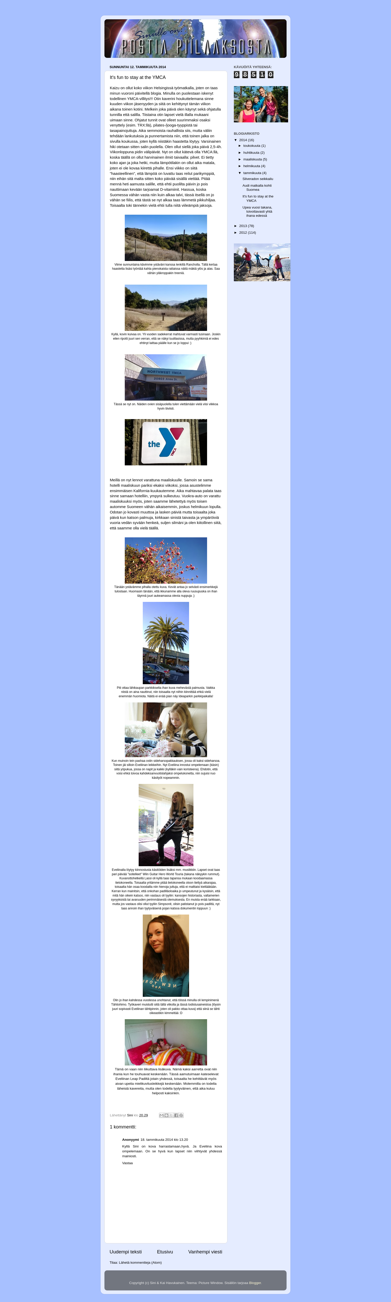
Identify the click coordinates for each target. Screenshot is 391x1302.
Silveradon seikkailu (258, 179)
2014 (243, 140)
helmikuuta (252, 166)
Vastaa (127, 1163)
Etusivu (165, 1251)
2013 (243, 226)
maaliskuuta (253, 159)
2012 (243, 232)
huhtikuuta (251, 153)
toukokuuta (252, 146)
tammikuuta (252, 173)
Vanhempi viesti (205, 1251)
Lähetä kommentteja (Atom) (140, 1262)
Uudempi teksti (126, 1251)
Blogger (255, 1283)
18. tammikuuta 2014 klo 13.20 (164, 1140)
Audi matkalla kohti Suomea (257, 188)
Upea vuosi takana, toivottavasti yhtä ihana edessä (257, 211)
